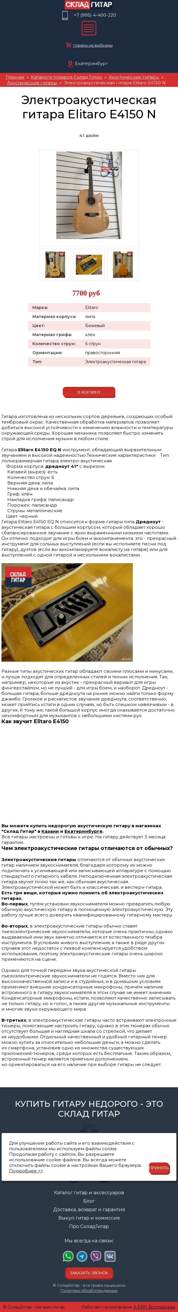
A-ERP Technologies (154, 1307)
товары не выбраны (93, 45)
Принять (159, 1168)
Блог (89, 1201)
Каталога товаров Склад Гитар (66, 77)
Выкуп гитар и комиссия (89, 1218)
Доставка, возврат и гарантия (89, 1209)
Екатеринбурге (83, 831)
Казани (50, 831)
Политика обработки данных (89, 1290)
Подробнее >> (26, 1171)
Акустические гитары (134, 77)
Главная (15, 77)
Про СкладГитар (89, 1226)
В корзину (89, 392)
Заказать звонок (89, 1273)
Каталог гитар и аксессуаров (89, 1192)
